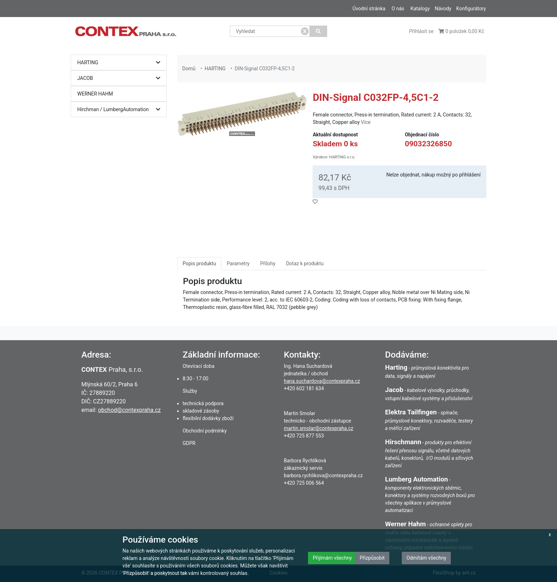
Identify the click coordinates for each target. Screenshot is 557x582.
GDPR (189, 443)
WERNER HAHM (95, 94)
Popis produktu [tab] (199, 263)
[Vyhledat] (318, 31)
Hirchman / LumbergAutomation (120, 109)
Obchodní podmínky (205, 431)
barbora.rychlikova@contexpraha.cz (323, 475)
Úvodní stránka (368, 8)
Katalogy (419, 8)
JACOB (120, 78)
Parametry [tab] (238, 263)
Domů (188, 68)
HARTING (120, 62)
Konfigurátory (471, 8)
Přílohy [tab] (267, 263)
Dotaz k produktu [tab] (305, 263)
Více (366, 122)
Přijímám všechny (332, 558)
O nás (397, 8)
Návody (443, 8)
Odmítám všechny (426, 558)
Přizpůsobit (372, 558)
